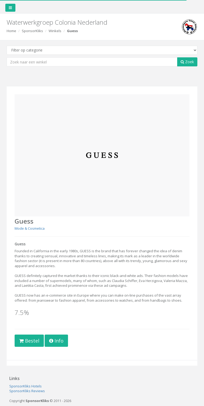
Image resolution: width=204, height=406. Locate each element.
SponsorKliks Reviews (27, 390)
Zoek (187, 61)
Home (11, 30)
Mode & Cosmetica (30, 228)
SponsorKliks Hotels (25, 386)
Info (56, 340)
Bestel (29, 340)
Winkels (55, 30)
